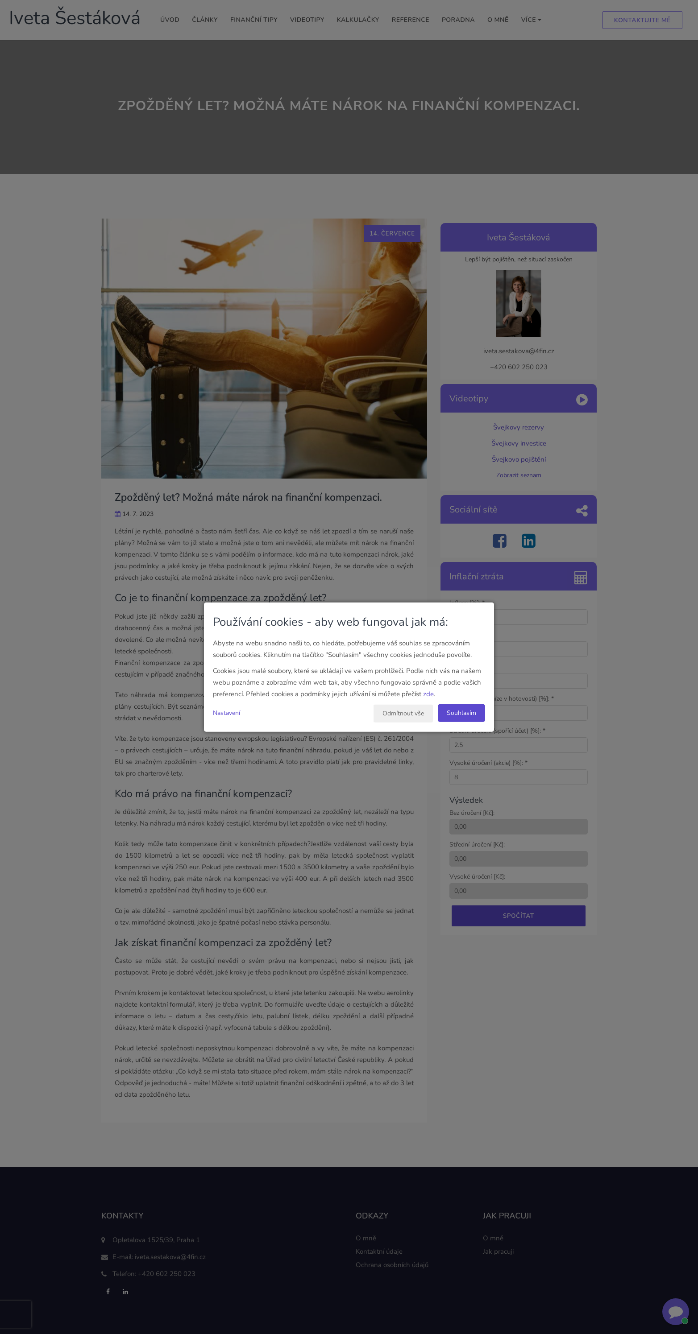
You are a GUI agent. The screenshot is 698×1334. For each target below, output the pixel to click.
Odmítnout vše (403, 713)
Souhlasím (461, 713)
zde (428, 694)
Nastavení (226, 713)
